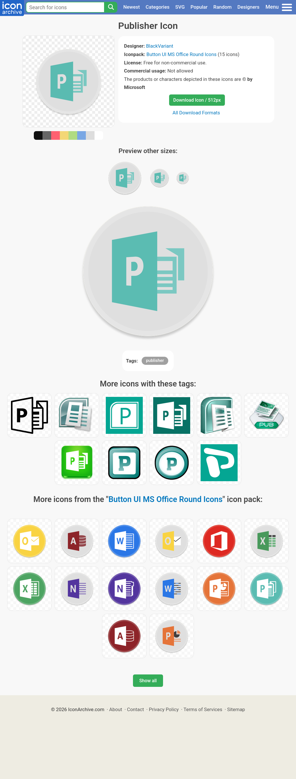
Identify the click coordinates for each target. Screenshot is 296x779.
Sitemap (236, 709)
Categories (158, 7)
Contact (135, 709)
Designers (248, 7)
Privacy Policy (164, 709)
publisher (155, 360)
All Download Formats (196, 113)
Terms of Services (203, 709)
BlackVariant (159, 46)
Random (222, 7)
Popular (199, 7)
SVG (180, 7)
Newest (131, 7)
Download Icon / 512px (197, 100)
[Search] (110, 7)
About (115, 709)
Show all (148, 680)
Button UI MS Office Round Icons (182, 54)
